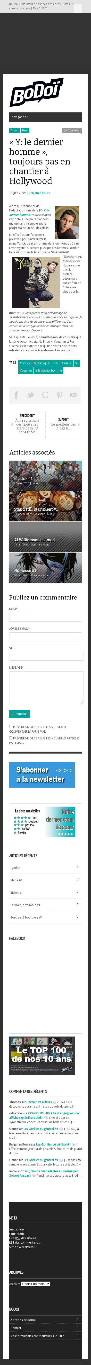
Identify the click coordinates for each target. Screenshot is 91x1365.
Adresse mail (19, 628)
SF (76, 363)
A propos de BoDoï (23, 1326)
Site (12, 648)
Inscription (16, 1235)
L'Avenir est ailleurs (39, 1108)
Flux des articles (22, 1244)
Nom (13, 609)
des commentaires (24, 1248)
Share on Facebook (16, 395)
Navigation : (78, 8)
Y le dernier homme (49, 370)
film (55, 363)
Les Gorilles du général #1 (41, 1135)
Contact (15, 1334)
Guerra (66, 363)
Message (16, 667)
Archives (14, 1290)
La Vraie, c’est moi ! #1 (25, 911)
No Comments (72, 130)
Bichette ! (16, 898)
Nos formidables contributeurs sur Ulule (37, 1342)
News (25, 130)
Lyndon (15, 873)
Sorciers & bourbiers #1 (26, 923)
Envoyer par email (74, 395)
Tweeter (31, 395)
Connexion (16, 1239)
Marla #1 (16, 886)
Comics (15, 130)
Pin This (59, 395)
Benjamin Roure (39, 193)
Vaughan (26, 370)
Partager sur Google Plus (45, 395)
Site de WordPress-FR (23, 1253)
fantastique (41, 363)
